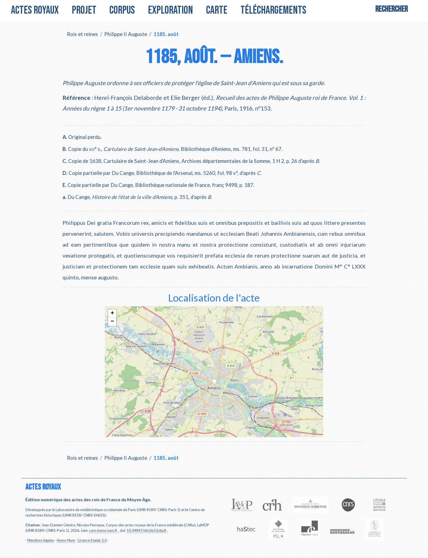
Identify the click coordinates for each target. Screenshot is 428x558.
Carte (216, 10)
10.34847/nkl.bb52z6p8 (146, 530)
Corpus (122, 10)
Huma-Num (66, 540)
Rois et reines (82, 34)
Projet (84, 10)
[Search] (391, 10)
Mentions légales (40, 540)
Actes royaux (35, 10)
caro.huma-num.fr (103, 530)
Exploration (170, 10)
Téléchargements (273, 10)
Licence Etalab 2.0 (92, 540)
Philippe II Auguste (125, 34)
